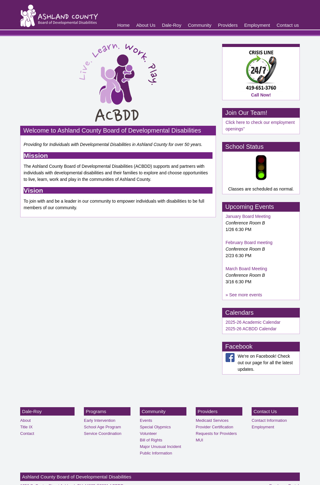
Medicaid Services (212, 420)
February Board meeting (249, 242)
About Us (145, 25)
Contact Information (269, 420)
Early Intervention (99, 420)
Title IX (26, 427)
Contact (27, 433)
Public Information (156, 453)
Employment (257, 25)
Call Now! (261, 94)
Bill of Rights (151, 440)
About (25, 420)
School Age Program (102, 427)
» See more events (244, 294)
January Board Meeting (248, 216)
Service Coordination (102, 433)
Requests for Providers (216, 433)
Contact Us (265, 411)
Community (200, 25)
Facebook (239, 346)
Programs (96, 411)
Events (146, 420)
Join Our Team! (246, 112)
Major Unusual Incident (160, 446)
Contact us (288, 25)
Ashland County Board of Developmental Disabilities (76, 476)
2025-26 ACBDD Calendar (251, 328)
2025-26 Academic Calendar (253, 322)
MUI (199, 440)
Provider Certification (214, 427)
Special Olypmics (155, 427)
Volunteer (148, 433)
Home (123, 25)
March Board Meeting (246, 268)
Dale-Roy (171, 25)
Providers (228, 25)
